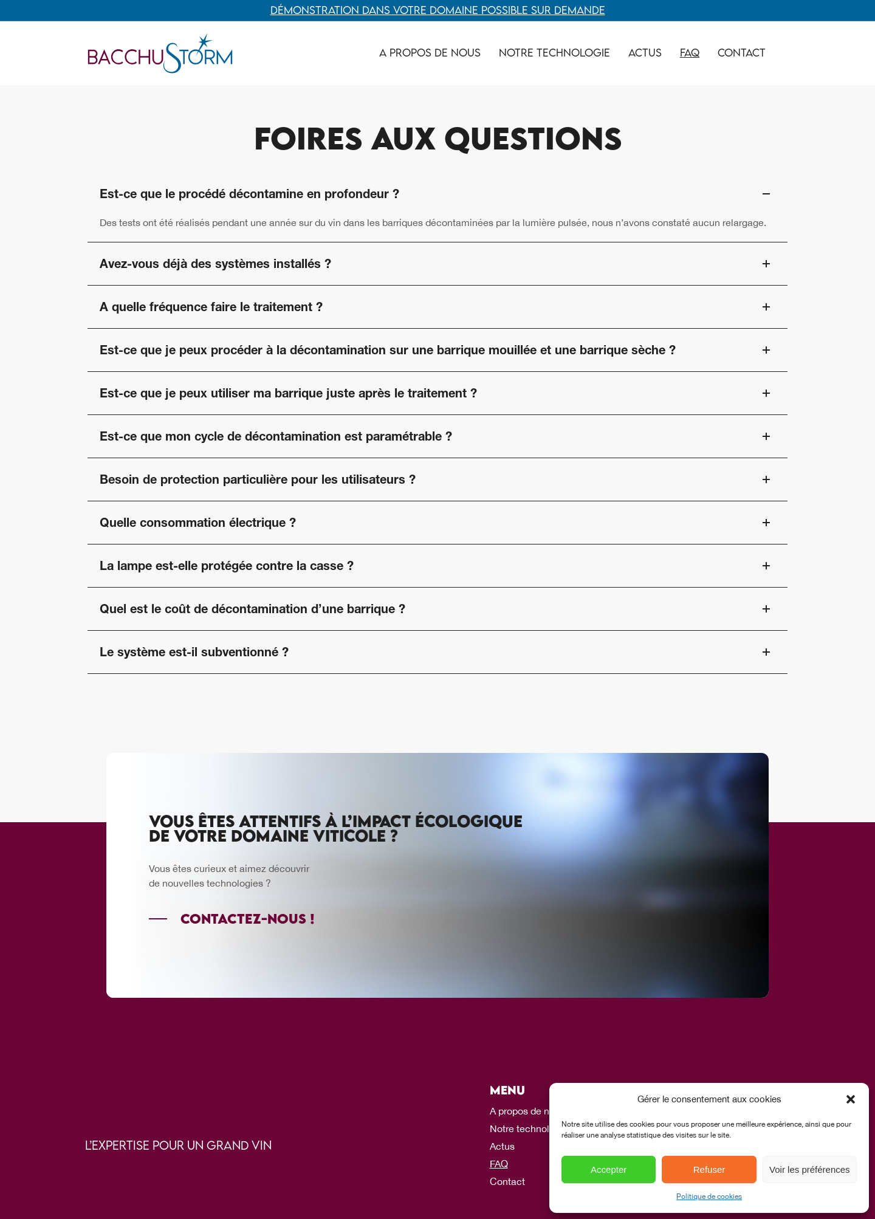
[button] (851, 1099)
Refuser (709, 1169)
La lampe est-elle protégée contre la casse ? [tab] (437, 566)
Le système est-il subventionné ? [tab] (437, 652)
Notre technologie (554, 52)
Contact (742, 52)
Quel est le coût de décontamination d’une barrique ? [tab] (437, 609)
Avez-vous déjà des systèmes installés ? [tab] (437, 264)
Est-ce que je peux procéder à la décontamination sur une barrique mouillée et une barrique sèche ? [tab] (437, 350)
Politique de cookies (709, 1196)
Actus (645, 52)
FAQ (689, 52)
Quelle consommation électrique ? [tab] (437, 522)
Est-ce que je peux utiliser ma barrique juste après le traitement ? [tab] (437, 393)
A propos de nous (430, 52)
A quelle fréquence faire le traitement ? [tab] (437, 307)
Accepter (608, 1169)
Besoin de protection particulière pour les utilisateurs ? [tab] (437, 479)
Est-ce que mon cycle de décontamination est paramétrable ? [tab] (437, 436)
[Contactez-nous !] (232, 919)
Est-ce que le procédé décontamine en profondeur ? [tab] (437, 194)
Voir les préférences (809, 1169)
